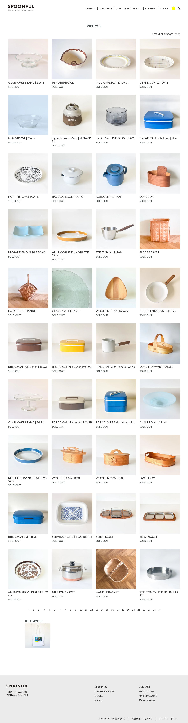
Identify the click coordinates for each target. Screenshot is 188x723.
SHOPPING (101, 687)
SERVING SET (105, 536)
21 (138, 609)
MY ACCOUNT (146, 691)
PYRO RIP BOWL (63, 82)
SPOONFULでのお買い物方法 (112, 719)
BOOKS (164, 8)
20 (133, 609)
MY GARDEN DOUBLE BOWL (27, 252)
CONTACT (144, 687)
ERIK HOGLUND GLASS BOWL (115, 138)
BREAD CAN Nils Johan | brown (28, 366)
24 (154, 609)
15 (107, 609)
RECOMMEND (158, 34)
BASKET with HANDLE (22, 311)
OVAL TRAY (147, 478)
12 (91, 609)
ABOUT (99, 700)
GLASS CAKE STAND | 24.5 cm (27, 422)
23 (149, 609)
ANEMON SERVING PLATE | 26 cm (28, 593)
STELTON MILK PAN (109, 252)
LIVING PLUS (122, 8)
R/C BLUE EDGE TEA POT (68, 196)
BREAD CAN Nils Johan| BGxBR (72, 422)
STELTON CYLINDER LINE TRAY (159, 593)
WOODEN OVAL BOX (66, 478)
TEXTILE (137, 8)
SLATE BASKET (149, 252)
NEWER (169, 34)
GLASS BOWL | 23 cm (153, 422)
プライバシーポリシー (168, 719)
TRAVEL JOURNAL (104, 691)
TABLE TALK (105, 8)
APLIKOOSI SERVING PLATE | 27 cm (71, 254)
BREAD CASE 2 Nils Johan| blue (115, 422)
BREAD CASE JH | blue (22, 536)
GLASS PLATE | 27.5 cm (66, 311)
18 (123, 609)
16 (112, 609)
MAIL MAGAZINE (148, 695)
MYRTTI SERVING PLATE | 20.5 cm (27, 479)
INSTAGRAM (148, 700)
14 (102, 609)
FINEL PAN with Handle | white (115, 366)
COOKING (150, 8)
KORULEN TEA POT (109, 196)
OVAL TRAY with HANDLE (156, 366)
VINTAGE (91, 8)
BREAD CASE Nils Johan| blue (158, 138)
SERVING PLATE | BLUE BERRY (72, 536)
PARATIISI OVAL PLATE (23, 196)
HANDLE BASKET (107, 592)
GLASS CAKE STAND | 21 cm (26, 82)
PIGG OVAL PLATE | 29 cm (112, 82)
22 (144, 609)
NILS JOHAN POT (63, 592)
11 (86, 609)
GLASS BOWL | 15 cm (21, 138)
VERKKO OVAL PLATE (154, 82)
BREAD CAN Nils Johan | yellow (71, 366)
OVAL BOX (147, 196)
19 (128, 609)
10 (81, 609)
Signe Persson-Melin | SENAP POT (71, 139)
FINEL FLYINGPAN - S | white (158, 311)
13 (96, 609)
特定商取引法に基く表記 (141, 719)
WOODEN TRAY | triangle (112, 311)
